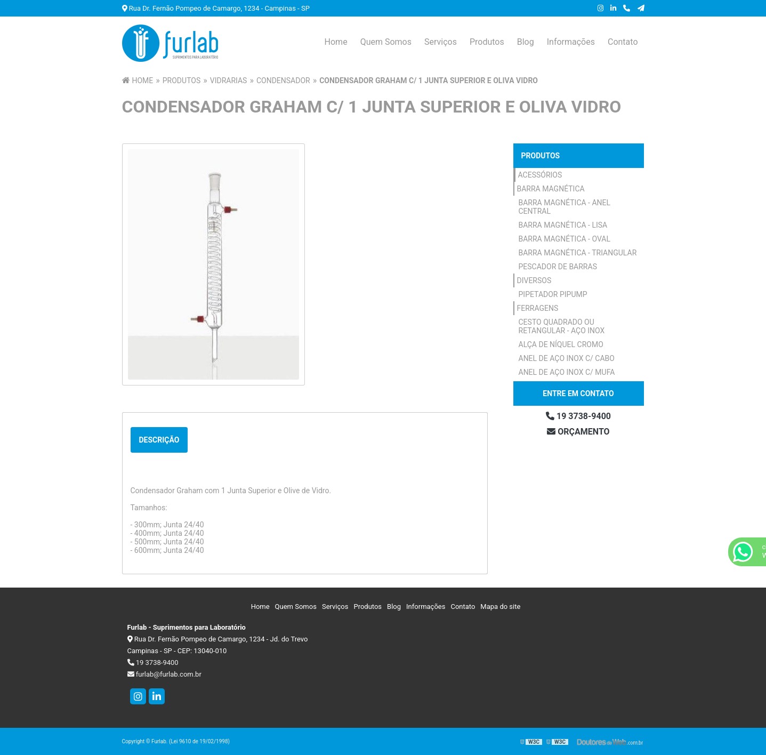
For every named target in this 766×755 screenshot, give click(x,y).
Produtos (487, 42)
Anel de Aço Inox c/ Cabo (567, 358)
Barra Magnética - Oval (565, 239)
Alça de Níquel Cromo (561, 344)
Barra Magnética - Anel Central (565, 206)
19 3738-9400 (578, 416)
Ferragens (538, 308)
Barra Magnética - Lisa (563, 225)
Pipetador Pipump (553, 294)
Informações (571, 42)
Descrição (159, 440)
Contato (623, 42)
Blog (525, 42)
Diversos (534, 280)
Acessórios (540, 175)
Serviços (440, 42)
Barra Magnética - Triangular (578, 252)
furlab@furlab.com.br (164, 674)
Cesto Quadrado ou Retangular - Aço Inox (562, 326)
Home (336, 42)
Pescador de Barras (558, 266)
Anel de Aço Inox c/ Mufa (567, 372)
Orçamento (578, 432)
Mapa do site (500, 607)
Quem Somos (386, 42)
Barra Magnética (551, 188)
